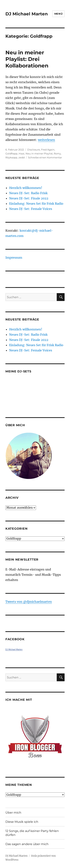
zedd (21, 157)
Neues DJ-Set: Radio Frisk (28, 193)
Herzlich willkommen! (25, 188)
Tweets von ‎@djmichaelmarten (28, 601)
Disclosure (33, 149)
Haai (21, 153)
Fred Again (48, 149)
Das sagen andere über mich (27, 844)
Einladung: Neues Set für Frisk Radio (36, 203)
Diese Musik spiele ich (21, 822)
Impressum (13, 257)
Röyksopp (11, 157)
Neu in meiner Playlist (39, 153)
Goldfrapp (11, 153)
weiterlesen (46, 140)
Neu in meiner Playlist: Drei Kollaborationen (26, 59)
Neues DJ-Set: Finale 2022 (28, 198)
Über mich (13, 812)
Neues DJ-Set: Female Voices (30, 209)
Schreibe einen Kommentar (45, 157)
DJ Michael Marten (26, 13)
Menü (58, 13)
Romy (57, 153)
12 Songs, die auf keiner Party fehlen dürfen (32, 833)
